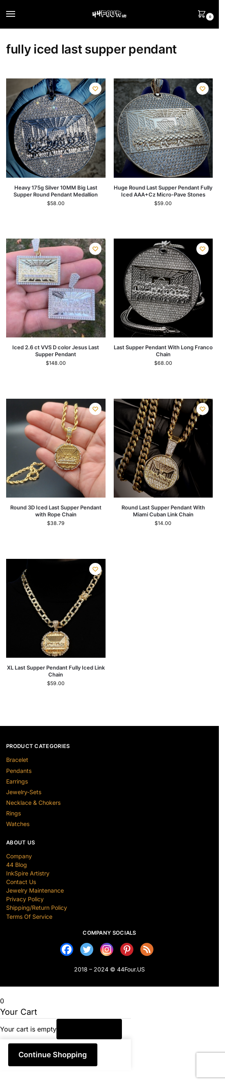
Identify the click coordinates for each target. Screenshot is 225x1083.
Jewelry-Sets (23, 791)
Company (19, 856)
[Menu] (18, 14)
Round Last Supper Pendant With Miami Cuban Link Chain (163, 511)
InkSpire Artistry (28, 873)
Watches (17, 823)
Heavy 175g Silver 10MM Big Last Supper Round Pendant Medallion (56, 191)
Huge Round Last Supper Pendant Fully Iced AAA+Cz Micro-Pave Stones (163, 191)
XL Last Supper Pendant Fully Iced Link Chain (56, 671)
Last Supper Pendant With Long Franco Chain (163, 350)
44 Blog (16, 864)
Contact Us (21, 881)
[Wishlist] (95, 89)
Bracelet (17, 759)
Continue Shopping (52, 1054)
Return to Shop (89, 1029)
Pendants (19, 770)
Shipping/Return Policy (36, 907)
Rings (13, 813)
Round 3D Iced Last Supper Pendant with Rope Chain (55, 511)
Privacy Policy (25, 898)
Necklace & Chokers (33, 802)
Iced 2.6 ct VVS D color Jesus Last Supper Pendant (55, 350)
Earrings (17, 781)
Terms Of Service (29, 916)
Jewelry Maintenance (35, 890)
